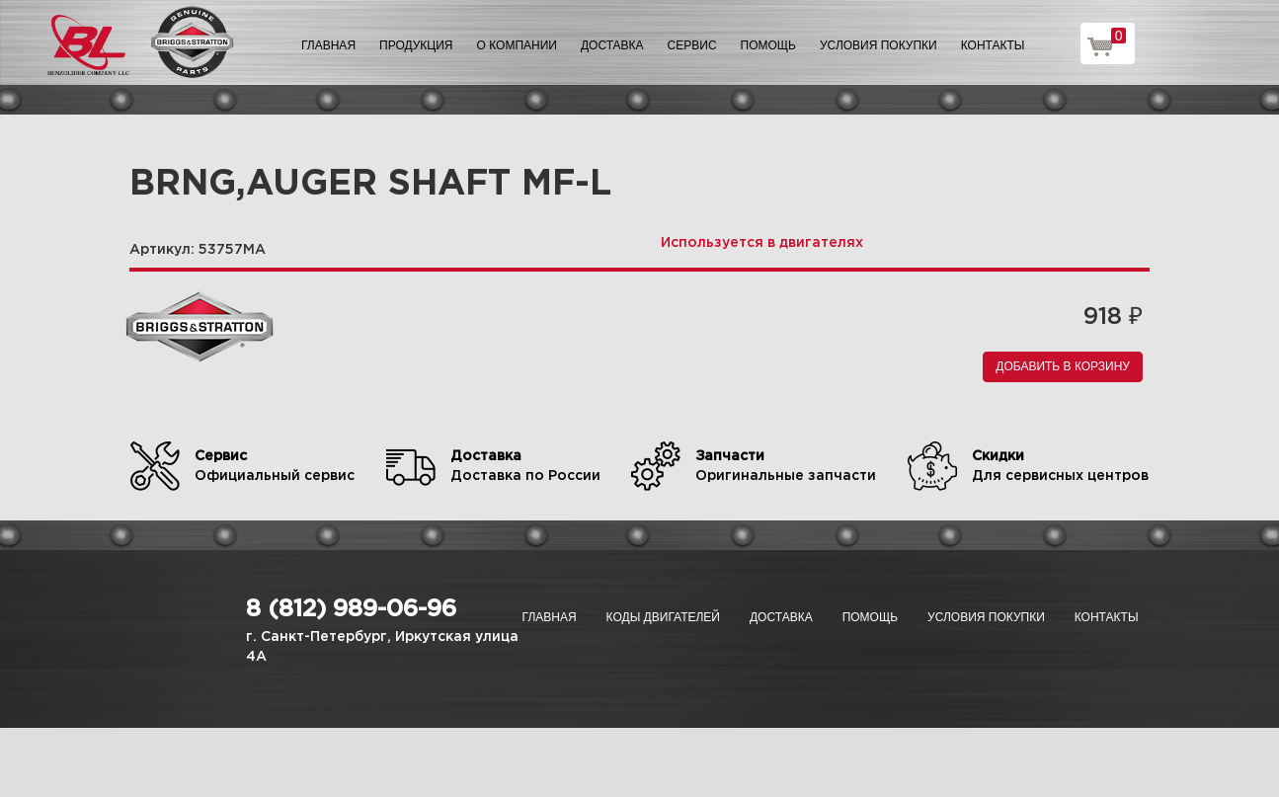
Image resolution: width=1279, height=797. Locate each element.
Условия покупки (878, 45)
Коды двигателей (663, 617)
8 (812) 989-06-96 (351, 609)
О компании (517, 45)
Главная (328, 45)
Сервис (692, 45)
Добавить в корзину (1063, 366)
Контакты (993, 45)
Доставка (612, 45)
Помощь (768, 45)
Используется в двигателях (762, 243)
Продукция (415, 45)
